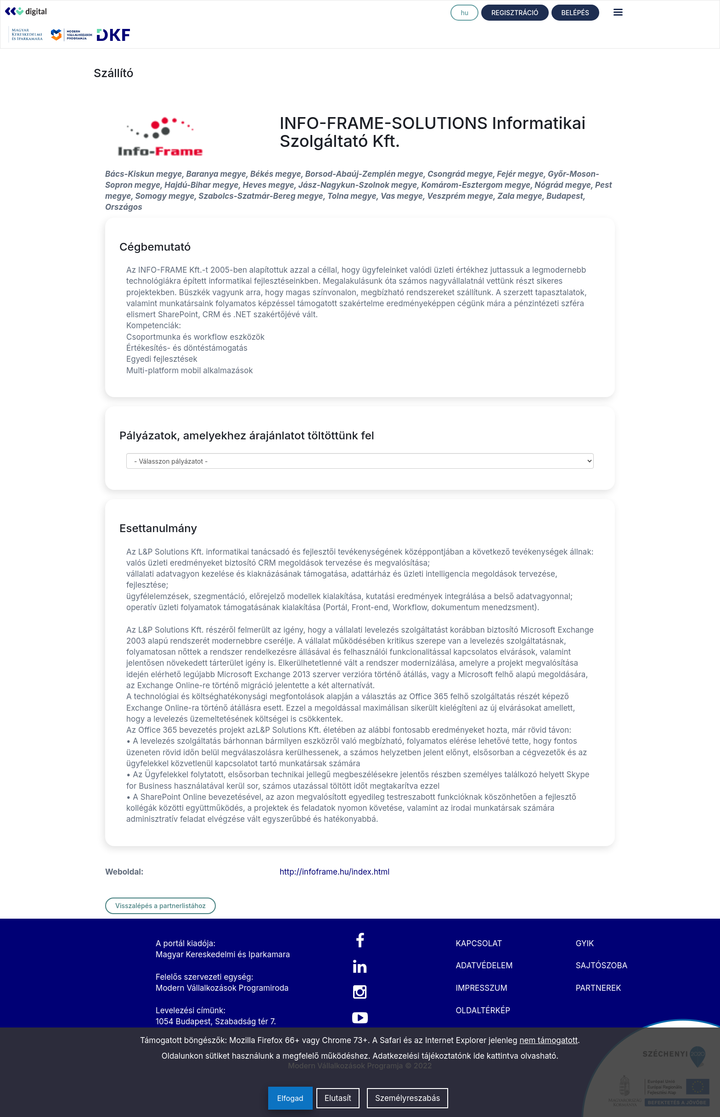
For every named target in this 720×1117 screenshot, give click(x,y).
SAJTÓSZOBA (602, 965)
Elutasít (338, 1098)
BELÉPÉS (575, 13)
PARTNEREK (598, 988)
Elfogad (290, 1098)
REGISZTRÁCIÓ (514, 13)
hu (464, 13)
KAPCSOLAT (479, 943)
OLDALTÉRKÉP (483, 1010)
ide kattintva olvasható (515, 1056)
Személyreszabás (407, 1098)
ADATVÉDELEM (484, 965)
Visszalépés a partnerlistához (160, 905)
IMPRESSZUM (481, 988)
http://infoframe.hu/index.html (334, 871)
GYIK (585, 943)
